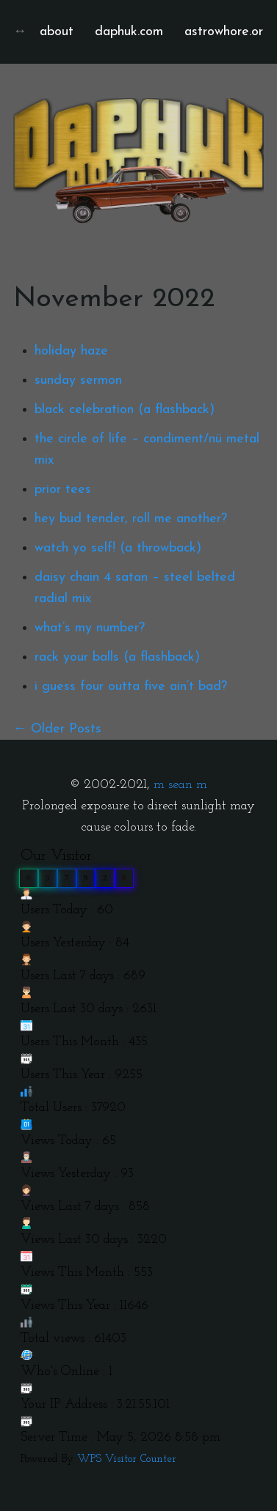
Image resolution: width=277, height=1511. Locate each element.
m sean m (180, 785)
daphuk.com (129, 32)
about (56, 32)
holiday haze (71, 351)
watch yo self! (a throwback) (118, 548)
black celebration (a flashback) (125, 410)
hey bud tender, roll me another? (131, 519)
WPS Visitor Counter (126, 1459)
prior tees (63, 490)
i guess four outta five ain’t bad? (131, 687)
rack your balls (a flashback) (117, 657)
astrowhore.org (227, 32)
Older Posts (66, 729)
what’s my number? (90, 628)
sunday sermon (78, 380)
